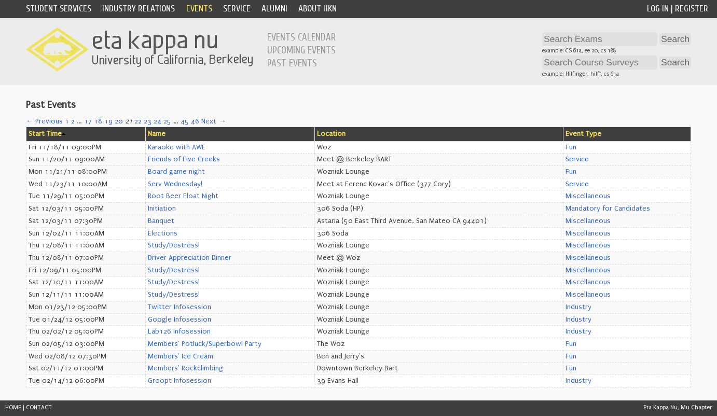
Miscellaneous (588, 196)
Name (157, 134)
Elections (162, 233)
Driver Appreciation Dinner (189, 258)
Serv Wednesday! (175, 184)
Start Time (45, 134)
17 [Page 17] (88, 121)
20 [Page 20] (119, 121)
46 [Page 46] (195, 121)
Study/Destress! (174, 245)
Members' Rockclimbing (185, 368)
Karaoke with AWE (176, 147)
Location (331, 134)
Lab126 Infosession (179, 331)
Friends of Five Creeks (184, 159)
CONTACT (39, 407)
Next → (213, 121)
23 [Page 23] (147, 121)
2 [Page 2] (73, 121)
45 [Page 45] (185, 121)
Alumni (274, 8)
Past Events (292, 63)
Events (199, 8)
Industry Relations (138, 8)
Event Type (583, 134)
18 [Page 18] (98, 121)
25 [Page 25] (167, 121)
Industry (578, 307)
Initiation (162, 208)
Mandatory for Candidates (608, 208)
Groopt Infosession (179, 381)
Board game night (176, 172)
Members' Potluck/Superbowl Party (204, 344)
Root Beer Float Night (183, 196)
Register (691, 8)
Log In (658, 8)
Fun (571, 147)
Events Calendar (301, 37)
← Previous (44, 121)
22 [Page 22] (138, 121)
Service (237, 8)
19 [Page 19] (108, 121)
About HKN (317, 8)
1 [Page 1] (67, 121)
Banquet (161, 221)
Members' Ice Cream (180, 356)
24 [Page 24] (157, 121)
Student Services (58, 8)
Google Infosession (179, 319)
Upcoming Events (301, 50)
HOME (13, 407)
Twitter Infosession (179, 307)
